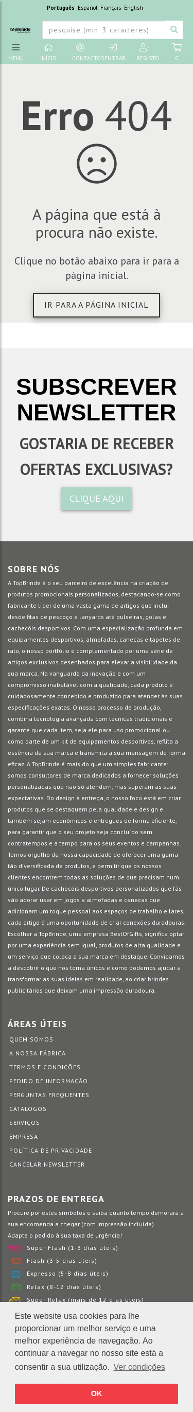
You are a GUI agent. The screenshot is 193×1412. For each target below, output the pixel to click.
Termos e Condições (45, 1067)
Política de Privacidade (50, 1150)
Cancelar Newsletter (47, 1164)
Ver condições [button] (140, 1367)
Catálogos (28, 1109)
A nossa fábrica (37, 1053)
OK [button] (96, 1393)
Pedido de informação (48, 1081)
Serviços (24, 1122)
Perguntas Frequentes (49, 1095)
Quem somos (31, 1039)
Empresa (23, 1136)
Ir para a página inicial (96, 304)
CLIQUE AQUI (96, 498)
